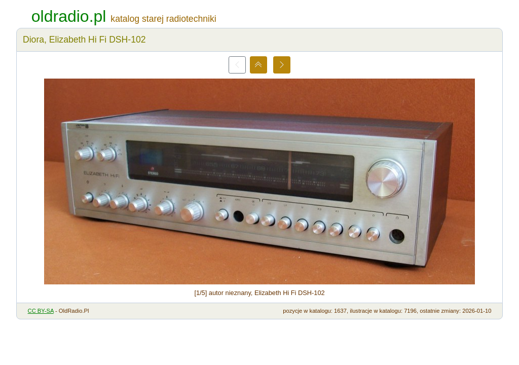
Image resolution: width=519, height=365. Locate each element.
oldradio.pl (68, 16)
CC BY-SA (41, 311)
